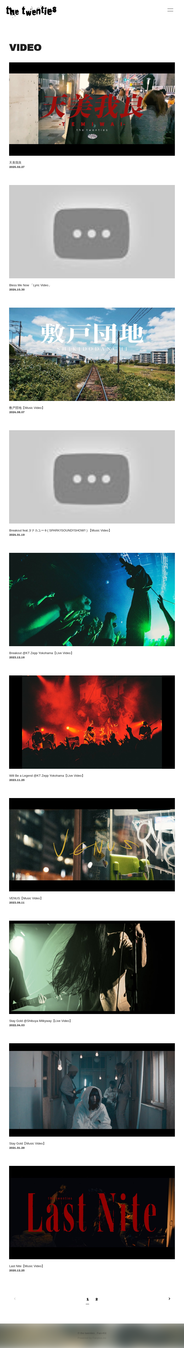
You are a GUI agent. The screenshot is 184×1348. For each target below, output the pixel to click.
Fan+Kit (101, 1333)
